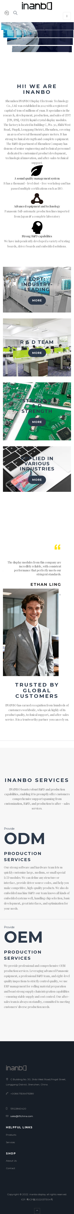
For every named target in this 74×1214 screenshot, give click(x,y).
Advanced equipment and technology (37, 206)
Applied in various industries (37, 464)
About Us (11, 1160)
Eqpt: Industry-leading (37, 284)
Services (10, 1142)
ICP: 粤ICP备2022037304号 (37, 1199)
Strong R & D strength (37, 406)
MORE (37, 300)
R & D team (37, 342)
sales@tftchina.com (21, 1116)
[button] (6, 13)
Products (11, 1134)
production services (23, 856)
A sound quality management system (36, 178)
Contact (10, 1168)
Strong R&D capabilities (37, 236)
